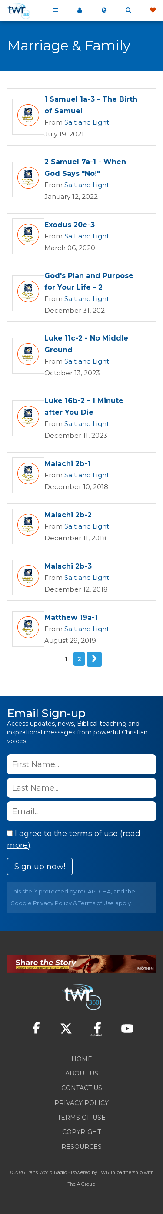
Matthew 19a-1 (71, 617)
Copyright (81, 1132)
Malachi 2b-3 (68, 566)
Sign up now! (39, 866)
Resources (81, 1147)
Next (94, 659)
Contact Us (81, 1088)
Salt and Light (86, 122)
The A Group (81, 1184)
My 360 (79, 10)
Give (152, 10)
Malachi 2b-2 (68, 515)
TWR (104, 1172)
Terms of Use (96, 903)
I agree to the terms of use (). (73, 839)
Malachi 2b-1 (67, 464)
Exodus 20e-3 (69, 225)
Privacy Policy (52, 903)
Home (81, 1059)
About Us (81, 1073)
